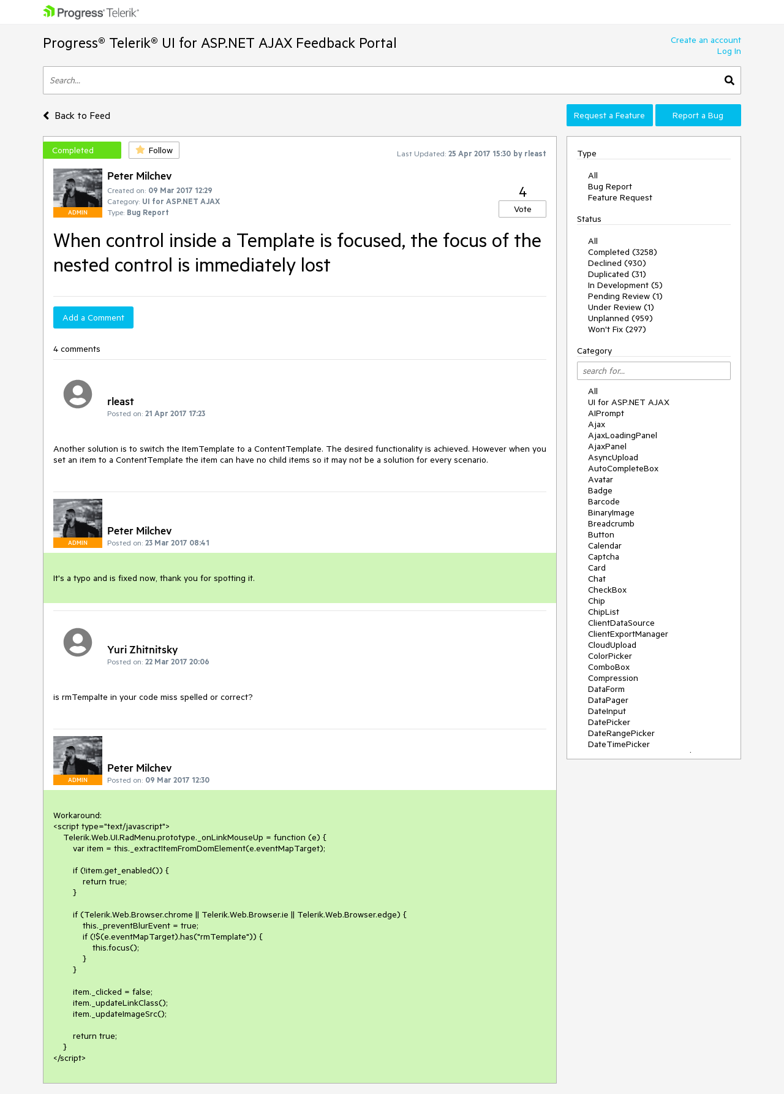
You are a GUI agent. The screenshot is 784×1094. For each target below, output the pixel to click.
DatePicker (609, 721)
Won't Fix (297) (617, 329)
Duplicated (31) (617, 273)
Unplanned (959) (620, 318)
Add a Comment (93, 317)
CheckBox (607, 589)
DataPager (608, 699)
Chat (597, 578)
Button (601, 534)
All (593, 175)
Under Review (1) (621, 307)
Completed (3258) (622, 251)
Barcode (604, 501)
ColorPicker (610, 655)
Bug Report (610, 186)
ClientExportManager (628, 633)
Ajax (596, 424)
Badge (600, 490)
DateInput (607, 710)
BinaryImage (611, 512)
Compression (613, 677)
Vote (523, 209)
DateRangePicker (621, 733)
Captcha (603, 556)
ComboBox (609, 666)
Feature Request (620, 197)
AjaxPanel (607, 446)
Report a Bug (698, 115)
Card (597, 567)
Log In (729, 50)
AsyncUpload (613, 457)
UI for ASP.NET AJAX (628, 402)
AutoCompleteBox (623, 468)
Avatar (600, 479)
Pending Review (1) (625, 296)
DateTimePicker (619, 744)
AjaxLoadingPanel (622, 435)
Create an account (706, 39)
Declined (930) (617, 262)
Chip (596, 600)
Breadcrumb (611, 523)
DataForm (606, 688)
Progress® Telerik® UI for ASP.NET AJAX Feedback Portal (220, 42)
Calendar (605, 545)
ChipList (603, 611)
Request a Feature (609, 115)
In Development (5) (625, 285)
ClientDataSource (621, 622)
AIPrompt (606, 413)
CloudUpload (612, 644)
